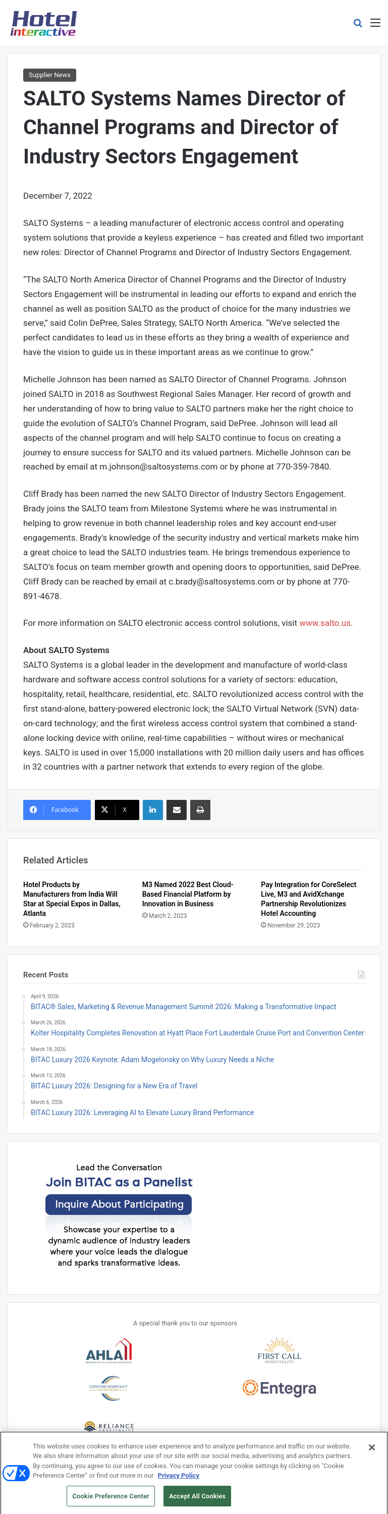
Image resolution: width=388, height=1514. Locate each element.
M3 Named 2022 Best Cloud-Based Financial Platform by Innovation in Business (188, 894)
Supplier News (50, 75)
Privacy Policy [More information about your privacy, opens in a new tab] (178, 1480)
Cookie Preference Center (110, 1501)
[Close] (372, 1452)
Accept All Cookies (197, 1501)
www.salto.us (325, 623)
